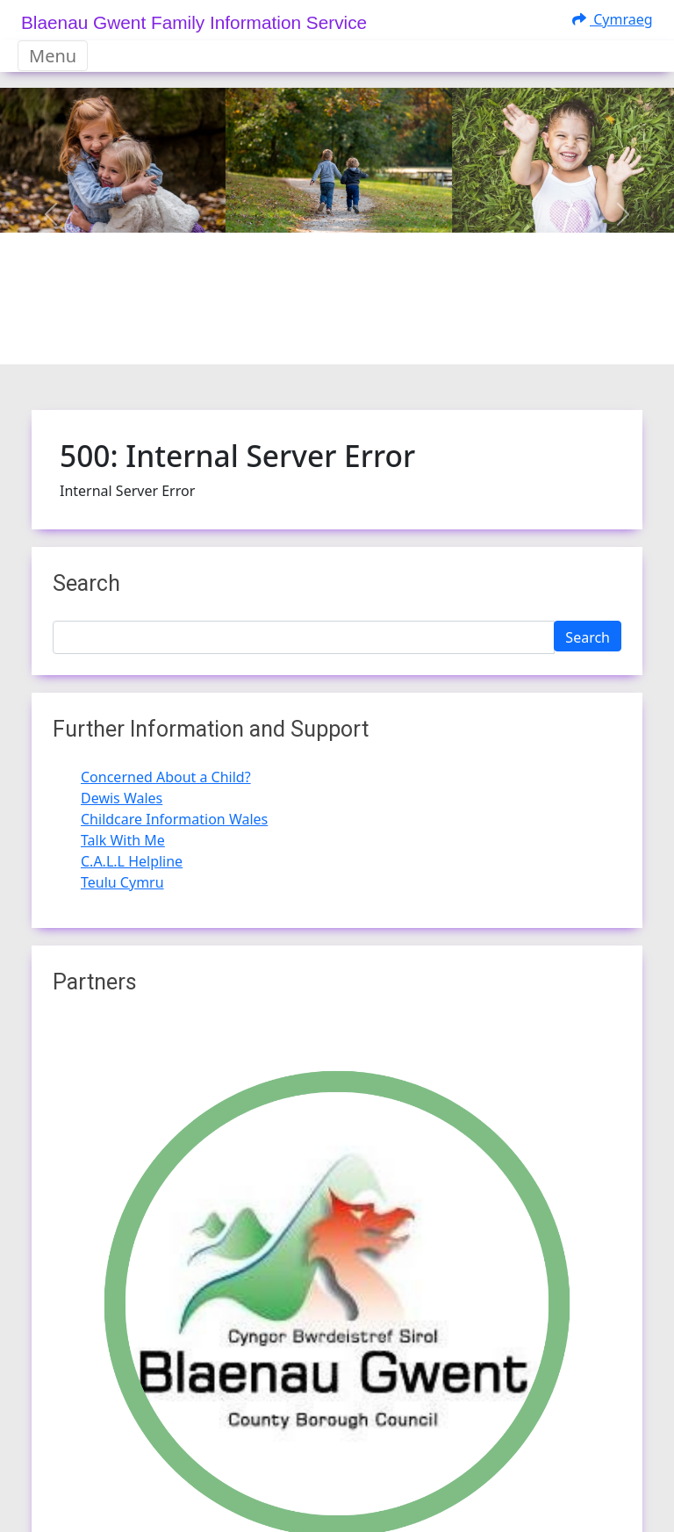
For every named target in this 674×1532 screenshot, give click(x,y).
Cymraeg (612, 19)
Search (587, 637)
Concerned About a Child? (166, 777)
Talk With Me (123, 840)
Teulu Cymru (122, 882)
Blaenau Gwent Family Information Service (194, 22)
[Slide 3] (384, 340)
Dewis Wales (121, 798)
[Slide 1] (321, 340)
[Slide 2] (353, 340)
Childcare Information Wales (174, 819)
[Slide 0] (289, 340)
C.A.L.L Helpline (132, 861)
